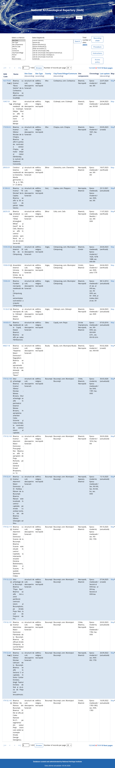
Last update (105, 73)
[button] (111, 4)
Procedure (97, 47)
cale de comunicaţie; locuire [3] (52, 57)
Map (112, 81)
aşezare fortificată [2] (52, 47)
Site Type (18, 42)
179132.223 (7, 579)
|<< (4, 68)
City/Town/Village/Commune (65, 73)
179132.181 (7, 622)
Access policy (97, 60)
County (18, 49)
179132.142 (7, 700)
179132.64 (7, 653)
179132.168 (7, 379)
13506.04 (6, 281)
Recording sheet (97, 39)
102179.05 (7, 81)
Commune (18, 51)
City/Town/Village (18, 53)
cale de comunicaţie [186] (52, 51)
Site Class (18, 40)
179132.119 (7, 527)
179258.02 (7, 127)
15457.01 (6, 101)
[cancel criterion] (52, 40)
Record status (18, 59)
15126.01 (6, 309)
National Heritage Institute (72, 762)
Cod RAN (60, 17)
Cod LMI (70, 17)
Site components (18, 45)
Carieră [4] (52, 59)
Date (18, 57)
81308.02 (6, 188)
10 (102, 68)
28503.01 (6, 167)
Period (18, 55)
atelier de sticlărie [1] (52, 49)
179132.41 (7, 477)
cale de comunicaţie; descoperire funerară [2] (52, 53)
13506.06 (6, 247)
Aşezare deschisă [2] (52, 45)
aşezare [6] (52, 42)
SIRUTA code (18, 47)
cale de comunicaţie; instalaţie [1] (52, 55)
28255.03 (6, 211)
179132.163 (7, 436)
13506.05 (6, 265)
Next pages (108, 68)
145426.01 (7, 322)
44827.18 (6, 346)
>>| (19, 68)
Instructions (97, 53)
